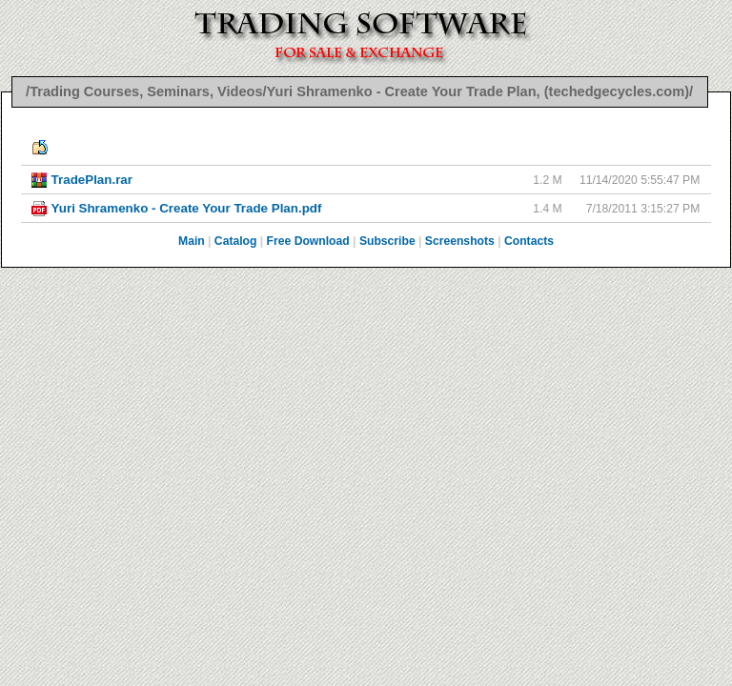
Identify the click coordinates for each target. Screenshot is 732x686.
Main (191, 241)
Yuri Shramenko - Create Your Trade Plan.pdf (186, 208)
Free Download (308, 241)
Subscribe (387, 241)
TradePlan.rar (91, 179)
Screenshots (460, 241)
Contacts (529, 241)
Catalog (235, 241)
